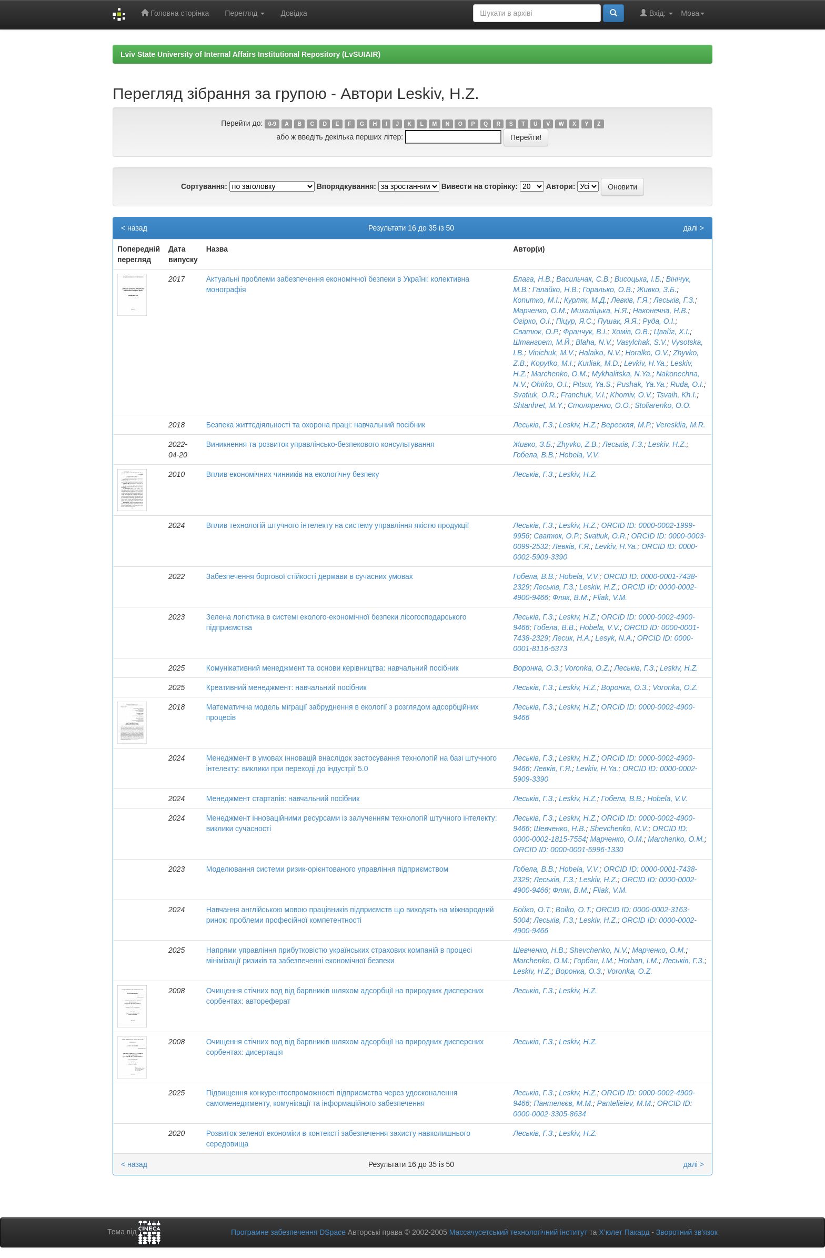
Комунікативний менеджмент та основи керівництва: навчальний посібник (332, 668)
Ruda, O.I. (687, 384)
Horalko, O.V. (647, 352)
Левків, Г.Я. (630, 300)
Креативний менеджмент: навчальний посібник (286, 687)
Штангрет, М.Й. (542, 342)
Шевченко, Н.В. (560, 828)
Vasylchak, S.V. (641, 342)
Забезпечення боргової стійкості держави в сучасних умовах (309, 576)
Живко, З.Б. (657, 289)
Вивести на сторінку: (479, 186)
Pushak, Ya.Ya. (641, 384)
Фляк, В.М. (570, 597)
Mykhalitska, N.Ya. (622, 374)
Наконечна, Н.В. (660, 310)
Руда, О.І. (658, 321)
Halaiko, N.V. (600, 352)
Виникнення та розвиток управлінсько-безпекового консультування (320, 444)
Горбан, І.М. (594, 960)
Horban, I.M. (638, 960)
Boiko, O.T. (574, 909)
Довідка (293, 13)
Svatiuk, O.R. (534, 395)
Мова (693, 13)
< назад (134, 228)
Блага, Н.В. (532, 279)
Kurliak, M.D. (599, 363)
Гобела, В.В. (534, 455)
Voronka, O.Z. (587, 668)
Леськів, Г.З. (674, 300)
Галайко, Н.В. (555, 289)
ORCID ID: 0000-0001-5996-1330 (568, 849)
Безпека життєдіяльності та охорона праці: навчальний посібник (316, 425)
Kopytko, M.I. (552, 363)
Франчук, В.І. (585, 331)
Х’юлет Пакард (624, 1232)
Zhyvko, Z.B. (578, 444)
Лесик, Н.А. (571, 638)
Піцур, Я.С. (574, 321)
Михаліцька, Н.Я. (600, 310)
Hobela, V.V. (579, 455)
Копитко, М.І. (536, 300)
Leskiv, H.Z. (578, 425)
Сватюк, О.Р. (536, 331)
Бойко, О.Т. (532, 909)
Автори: (561, 186)
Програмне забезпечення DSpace (288, 1232)
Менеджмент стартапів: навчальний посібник (283, 798)
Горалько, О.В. (607, 289)
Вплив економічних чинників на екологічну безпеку (292, 474)
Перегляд (245, 13)
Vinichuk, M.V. (551, 352)
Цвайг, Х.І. (672, 331)
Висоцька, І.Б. (638, 279)
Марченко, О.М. (540, 310)
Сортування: (204, 186)
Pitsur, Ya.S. (593, 384)
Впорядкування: (346, 186)
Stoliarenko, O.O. (663, 405)
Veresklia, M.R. (680, 425)
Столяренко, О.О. (599, 405)
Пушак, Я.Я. (618, 321)
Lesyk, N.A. (614, 638)
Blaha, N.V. (594, 342)
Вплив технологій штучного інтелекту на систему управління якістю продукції (337, 525)
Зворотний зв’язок (687, 1232)
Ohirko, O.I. (550, 384)
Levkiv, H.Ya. (645, 363)
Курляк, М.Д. (585, 300)
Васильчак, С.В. (583, 279)
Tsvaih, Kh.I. (677, 395)
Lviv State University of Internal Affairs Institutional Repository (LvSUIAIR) (250, 54)
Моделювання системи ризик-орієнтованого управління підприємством (327, 869)
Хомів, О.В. (630, 331)
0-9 (272, 124)
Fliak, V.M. (610, 597)
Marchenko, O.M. (559, 374)
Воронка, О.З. (536, 668)
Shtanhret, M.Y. (538, 405)
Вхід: (656, 12)
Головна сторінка (175, 12)
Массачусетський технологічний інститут (518, 1232)
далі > (693, 228)
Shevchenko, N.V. (619, 828)
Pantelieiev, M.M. (625, 1103)
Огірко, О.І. (532, 321)
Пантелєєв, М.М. (563, 1103)
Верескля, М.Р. (626, 425)
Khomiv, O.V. (631, 395)
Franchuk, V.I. (583, 395)
